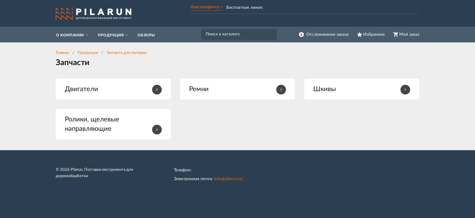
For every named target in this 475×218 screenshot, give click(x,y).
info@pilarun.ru (228, 179)
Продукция (88, 53)
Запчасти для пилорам (127, 53)
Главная (62, 53)
